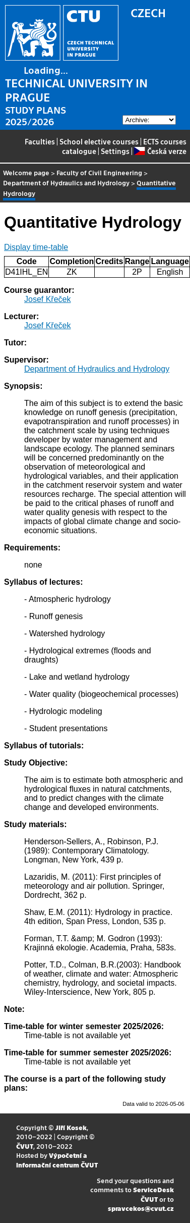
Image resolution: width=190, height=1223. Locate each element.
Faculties (40, 141)
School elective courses (99, 141)
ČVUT (24, 1146)
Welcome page (26, 172)
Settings (115, 151)
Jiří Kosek (71, 1127)
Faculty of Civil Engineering (99, 172)
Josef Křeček (47, 299)
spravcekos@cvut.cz (141, 1208)
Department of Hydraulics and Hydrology (66, 182)
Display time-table (36, 247)
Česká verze (160, 151)
